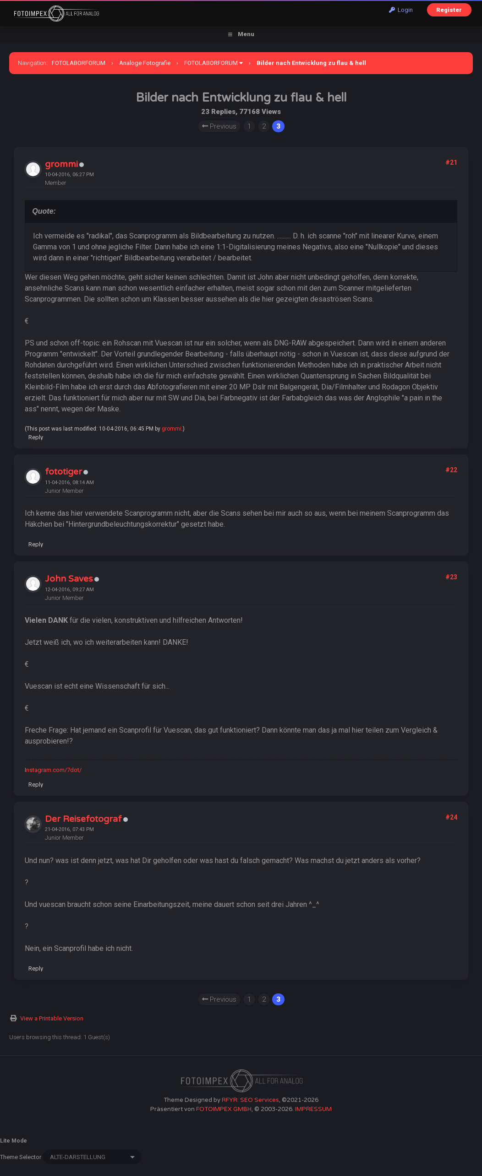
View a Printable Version (51, 1018)
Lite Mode (13, 1141)
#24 (451, 817)
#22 (451, 470)
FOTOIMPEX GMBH (224, 1109)
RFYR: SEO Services (250, 1100)
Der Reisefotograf (83, 819)
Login (401, 9)
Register (449, 9)
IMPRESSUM (313, 1109)
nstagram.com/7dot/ (54, 769)
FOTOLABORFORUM (78, 62)
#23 (451, 577)
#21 (451, 162)
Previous (219, 126)
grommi (61, 164)
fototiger (63, 471)
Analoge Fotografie (144, 62)
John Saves (69, 578)
